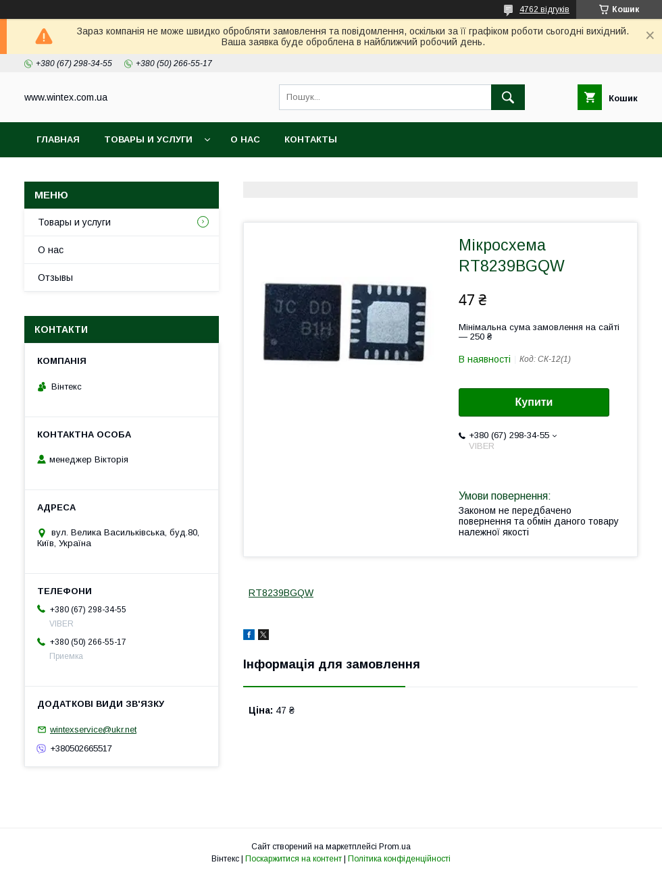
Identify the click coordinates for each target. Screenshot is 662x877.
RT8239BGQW (281, 592)
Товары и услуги (148, 139)
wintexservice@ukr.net (93, 729)
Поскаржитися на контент (293, 858)
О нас (245, 139)
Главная (58, 139)
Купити (534, 402)
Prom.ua (395, 846)
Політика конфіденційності (399, 858)
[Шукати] (508, 97)
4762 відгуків (544, 9)
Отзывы (55, 277)
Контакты (310, 139)
